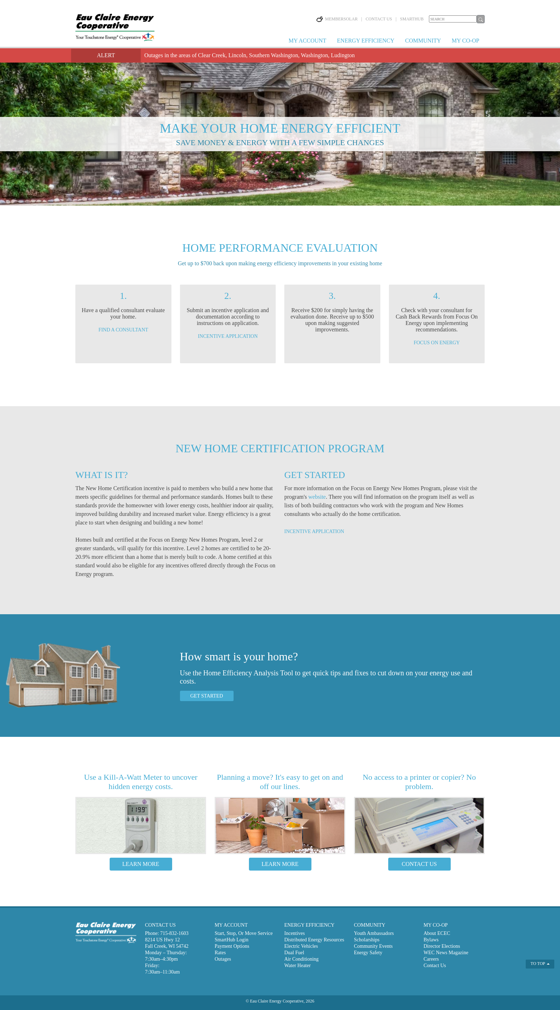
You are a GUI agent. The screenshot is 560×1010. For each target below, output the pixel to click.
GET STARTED (206, 696)
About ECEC (437, 933)
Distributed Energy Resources (314, 939)
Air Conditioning (301, 959)
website (317, 497)
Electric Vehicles (301, 946)
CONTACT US (379, 18)
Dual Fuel (294, 952)
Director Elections (442, 946)
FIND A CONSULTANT (123, 329)
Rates (220, 952)
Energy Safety (368, 952)
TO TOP (540, 963)
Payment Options (232, 946)
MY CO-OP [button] (465, 41)
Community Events (373, 946)
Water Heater (297, 965)
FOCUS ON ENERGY (437, 342)
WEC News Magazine (446, 952)
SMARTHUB (412, 18)
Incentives (294, 933)
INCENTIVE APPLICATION (228, 336)
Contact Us (435, 965)
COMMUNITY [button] (423, 41)
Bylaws (431, 939)
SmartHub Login (232, 939)
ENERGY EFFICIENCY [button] (366, 41)
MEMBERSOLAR (337, 19)
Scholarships (367, 939)
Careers (431, 959)
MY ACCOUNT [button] (307, 41)
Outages (223, 959)
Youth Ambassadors (374, 933)
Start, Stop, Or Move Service (244, 933)
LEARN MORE (140, 864)
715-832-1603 (174, 933)
